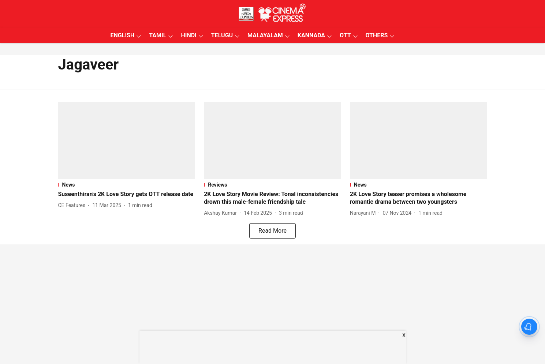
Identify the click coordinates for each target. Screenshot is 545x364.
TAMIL (157, 35)
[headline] (126, 194)
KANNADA (311, 35)
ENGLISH (123, 35)
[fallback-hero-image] (126, 140)
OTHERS (377, 35)
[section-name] (126, 185)
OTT (345, 35)
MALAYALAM (265, 35)
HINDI (188, 35)
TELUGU (222, 35)
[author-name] (73, 205)
